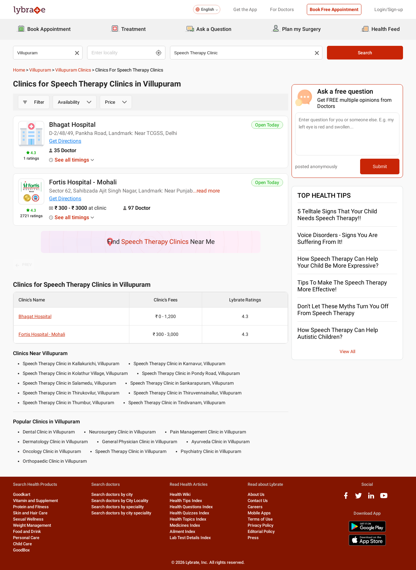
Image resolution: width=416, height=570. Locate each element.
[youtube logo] (384, 498)
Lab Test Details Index (190, 537)
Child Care (22, 543)
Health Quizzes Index (189, 512)
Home (19, 70)
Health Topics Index (188, 519)
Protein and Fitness (31, 506)
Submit (380, 166)
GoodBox (21, 550)
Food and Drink (27, 531)
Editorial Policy (261, 531)
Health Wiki (180, 494)
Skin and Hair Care (30, 512)
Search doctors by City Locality (119, 500)
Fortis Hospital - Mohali (83, 182)
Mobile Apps (259, 512)
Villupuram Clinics (73, 70)
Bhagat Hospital (72, 124)
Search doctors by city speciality (121, 512)
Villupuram (40, 70)
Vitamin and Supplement (35, 500)
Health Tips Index (186, 500)
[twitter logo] (358, 498)
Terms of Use (260, 519)
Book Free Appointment (334, 9)
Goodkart (21, 494)
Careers (255, 506)
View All (347, 351)
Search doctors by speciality (117, 506)
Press (253, 537)
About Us (256, 494)
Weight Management (32, 525)
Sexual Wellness (28, 519)
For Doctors (282, 9)
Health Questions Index (191, 506)
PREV (24, 265)
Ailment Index (182, 531)
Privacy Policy (260, 525)
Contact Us (258, 500)
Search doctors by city (112, 494)
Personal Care (26, 537)
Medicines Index (185, 525)
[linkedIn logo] (371, 498)
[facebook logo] (346, 498)
